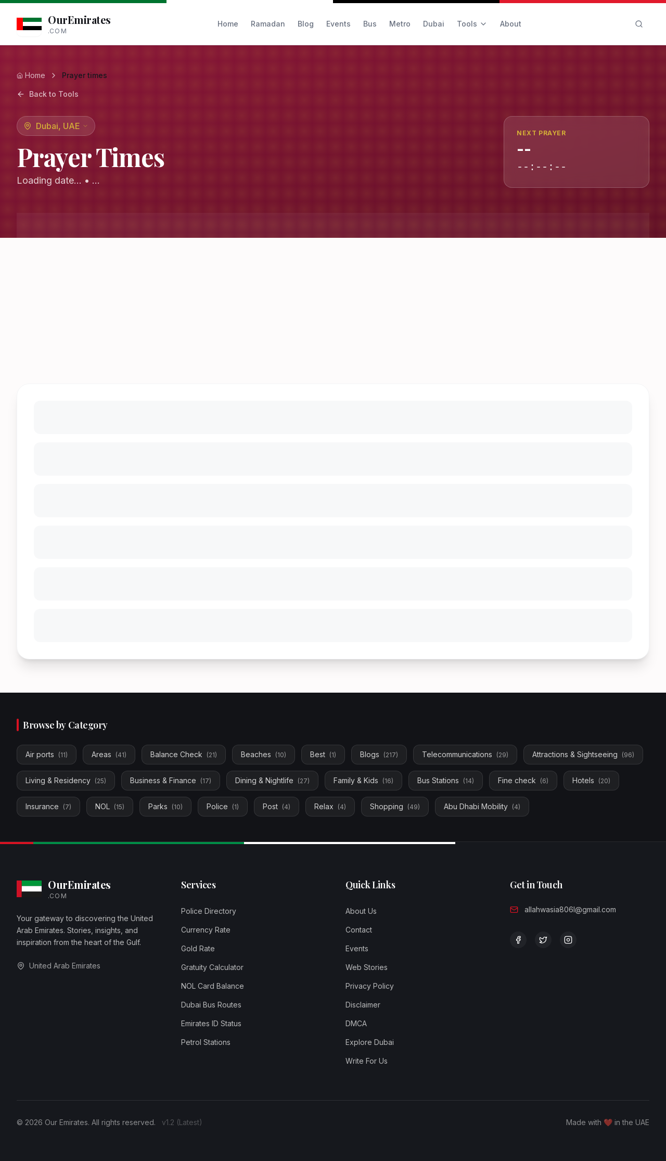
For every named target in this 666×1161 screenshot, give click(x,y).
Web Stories (366, 967)
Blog (306, 23)
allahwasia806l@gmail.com (570, 909)
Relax (330, 806)
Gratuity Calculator (212, 967)
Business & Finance (170, 780)
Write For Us (366, 1060)
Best (323, 754)
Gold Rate (198, 948)
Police (223, 806)
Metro (400, 23)
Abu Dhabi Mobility (482, 806)
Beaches (263, 754)
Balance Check (183, 754)
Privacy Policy (369, 985)
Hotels (591, 780)
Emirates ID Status (211, 1023)
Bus (370, 23)
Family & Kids (363, 780)
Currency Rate (205, 929)
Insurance (48, 806)
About (510, 23)
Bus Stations (445, 780)
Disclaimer (362, 1004)
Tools (472, 23)
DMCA (356, 1023)
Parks (165, 806)
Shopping (395, 806)
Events (338, 23)
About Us (361, 911)
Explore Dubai (369, 1042)
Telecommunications (465, 754)
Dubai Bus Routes (211, 1004)
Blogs (379, 754)
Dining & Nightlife (272, 780)
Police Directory (208, 911)
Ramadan (268, 23)
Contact (358, 929)
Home (227, 23)
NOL (109, 806)
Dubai (433, 23)
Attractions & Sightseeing (583, 754)
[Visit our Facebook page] (518, 940)
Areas (109, 754)
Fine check (523, 780)
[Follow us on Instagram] (568, 940)
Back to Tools (48, 94)
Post (276, 806)
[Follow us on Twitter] (543, 940)
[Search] (639, 24)
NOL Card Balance (212, 985)
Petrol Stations (205, 1042)
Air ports (46, 754)
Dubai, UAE (62, 126)
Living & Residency (65, 780)
